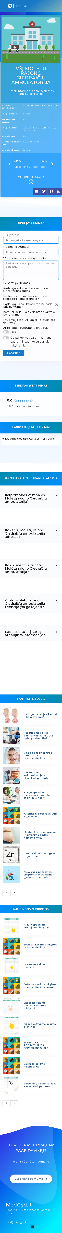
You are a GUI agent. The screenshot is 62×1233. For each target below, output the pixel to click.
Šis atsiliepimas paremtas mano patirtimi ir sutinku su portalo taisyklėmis (30, 341)
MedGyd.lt (19, 1205)
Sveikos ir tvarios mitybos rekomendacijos (40, 946)
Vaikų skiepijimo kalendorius (34, 1065)
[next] (14, 893)
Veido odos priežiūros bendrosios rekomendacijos (38, 755)
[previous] (6, 893)
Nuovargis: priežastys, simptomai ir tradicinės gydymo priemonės (39, 875)
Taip (13, 331)
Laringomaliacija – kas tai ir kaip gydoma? (40, 716)
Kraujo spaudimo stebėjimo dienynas (36, 926)
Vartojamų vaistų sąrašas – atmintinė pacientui (40, 1085)
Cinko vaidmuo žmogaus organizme (40, 855)
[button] (48, 6)
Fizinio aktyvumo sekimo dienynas (40, 1025)
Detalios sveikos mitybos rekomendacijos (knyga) (40, 986)
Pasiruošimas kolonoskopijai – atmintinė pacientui (37, 775)
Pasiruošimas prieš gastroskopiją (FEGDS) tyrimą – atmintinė (38, 735)
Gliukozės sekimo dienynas (35, 966)
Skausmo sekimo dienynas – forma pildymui (35, 1005)
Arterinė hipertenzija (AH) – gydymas (40, 815)
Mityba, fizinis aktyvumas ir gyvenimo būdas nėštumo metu (40, 835)
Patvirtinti (13, 353)
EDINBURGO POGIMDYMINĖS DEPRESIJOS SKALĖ (36, 1045)
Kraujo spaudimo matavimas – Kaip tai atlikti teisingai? (37, 795)
